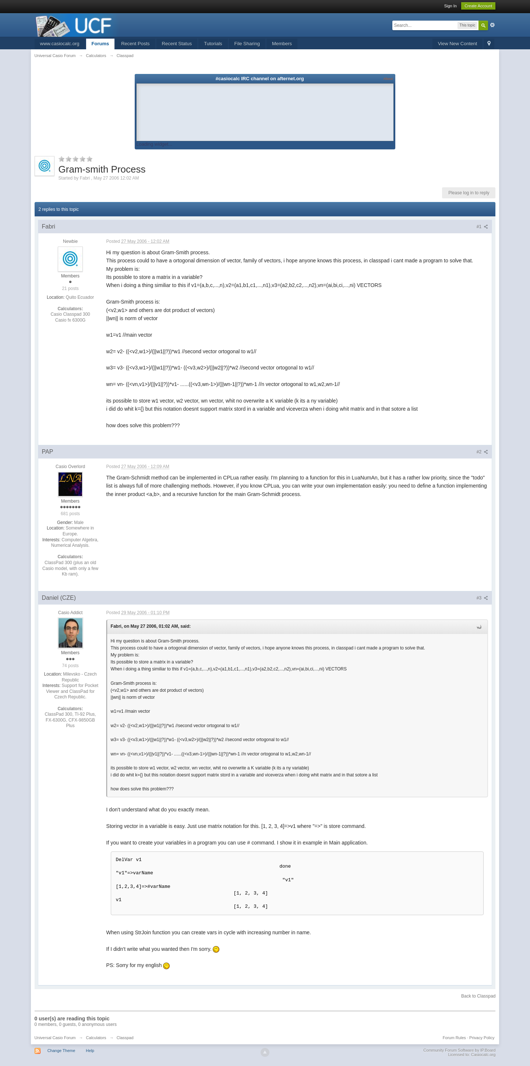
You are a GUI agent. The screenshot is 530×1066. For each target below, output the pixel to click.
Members (282, 43)
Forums (100, 43)
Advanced (492, 25)
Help (90, 1050)
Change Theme (61, 1050)
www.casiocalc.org (60, 43)
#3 (482, 598)
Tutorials (213, 43)
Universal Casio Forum (55, 1037)
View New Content (457, 43)
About (388, 79)
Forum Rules (454, 1037)
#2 (482, 451)
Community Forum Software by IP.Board (459, 1050)
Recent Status (177, 43)
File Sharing (247, 43)
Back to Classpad (478, 996)
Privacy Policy (481, 1037)
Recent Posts (135, 43)
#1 (482, 226)
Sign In (450, 6)
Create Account (478, 6)
